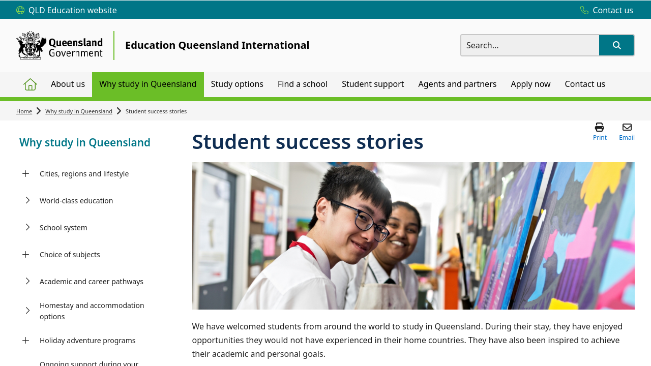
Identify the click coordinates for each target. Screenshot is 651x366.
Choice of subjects (70, 254)
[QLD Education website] (66, 11)
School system (63, 227)
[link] (88, 144)
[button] (616, 45)
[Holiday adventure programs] (26, 340)
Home (24, 111)
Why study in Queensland (78, 111)
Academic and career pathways (91, 281)
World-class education (76, 200)
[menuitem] (30, 84)
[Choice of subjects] (26, 254)
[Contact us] (604, 11)
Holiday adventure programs (88, 340)
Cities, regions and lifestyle (84, 173)
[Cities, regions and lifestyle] (26, 174)
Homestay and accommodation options (92, 310)
